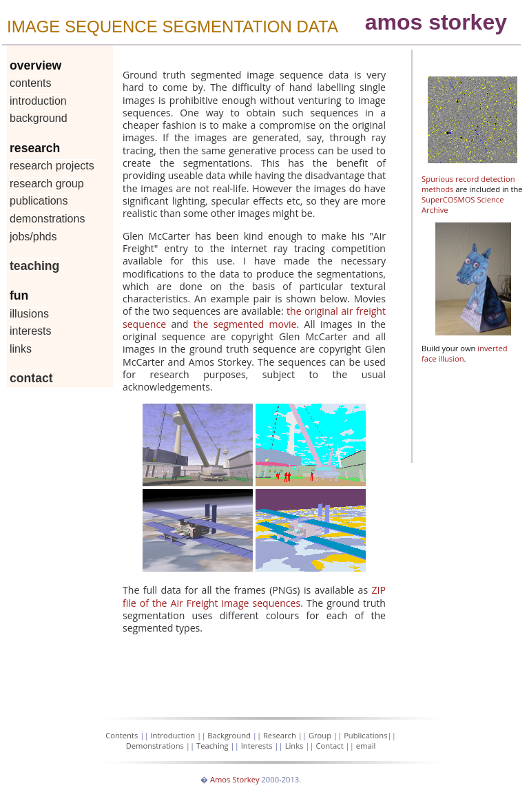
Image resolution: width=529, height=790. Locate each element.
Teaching (34, 266)
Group (320, 735)
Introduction (38, 101)
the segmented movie (245, 324)
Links (21, 349)
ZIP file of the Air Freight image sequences (254, 596)
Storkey (245, 779)
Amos (220, 779)
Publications (39, 201)
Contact (31, 378)
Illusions (29, 314)
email (366, 745)
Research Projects (52, 165)
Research (279, 735)
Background (39, 118)
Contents (30, 83)
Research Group (47, 183)
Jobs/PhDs (33, 236)
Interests (30, 331)
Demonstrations (47, 219)
